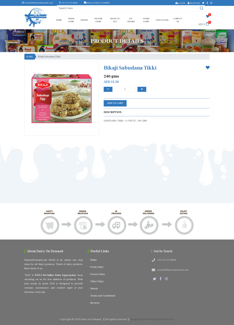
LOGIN (180, 3)
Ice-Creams (131, 20)
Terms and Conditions (102, 295)
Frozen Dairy (98, 20)
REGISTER (194, 3)
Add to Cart (115, 103)
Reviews (94, 302)
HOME (29, 56)
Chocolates (162, 20)
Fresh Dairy (71, 20)
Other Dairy (146, 20)
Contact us (177, 20)
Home (59, 20)
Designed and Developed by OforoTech (152, 319)
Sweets (84, 20)
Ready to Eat (115, 20)
